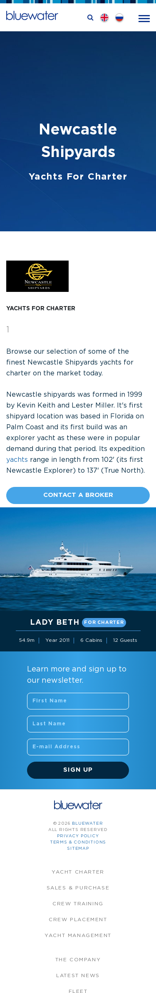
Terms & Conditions (78, 842)
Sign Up (78, 770)
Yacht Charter (78, 872)
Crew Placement (78, 919)
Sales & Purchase (78, 888)
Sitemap (78, 849)
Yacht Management (78, 935)
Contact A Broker (78, 495)
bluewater (87, 824)
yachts (17, 460)
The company (78, 960)
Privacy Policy (78, 836)
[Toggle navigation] (144, 18)
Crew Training (78, 904)
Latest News (78, 975)
